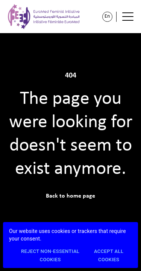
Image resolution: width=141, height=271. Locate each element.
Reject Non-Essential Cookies (50, 256)
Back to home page (70, 196)
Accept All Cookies (108, 256)
